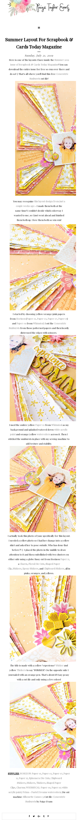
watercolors (43, 434)
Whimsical (38, 323)
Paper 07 (52, 318)
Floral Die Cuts (36, 563)
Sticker (59, 665)
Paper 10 (40, 424)
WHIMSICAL (33, 787)
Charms (20, 787)
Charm (23, 563)
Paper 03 (42, 318)
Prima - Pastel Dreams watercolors (41, 792)
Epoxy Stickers (30, 568)
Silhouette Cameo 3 (33, 796)
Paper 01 (31, 318)
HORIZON (25, 773)
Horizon (20, 318)
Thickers (21, 670)
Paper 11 (64, 559)
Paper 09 (21, 323)
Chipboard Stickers (54, 568)
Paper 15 (62, 318)
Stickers (17, 568)
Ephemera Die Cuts (39, 778)
